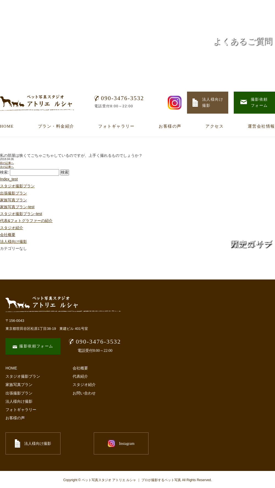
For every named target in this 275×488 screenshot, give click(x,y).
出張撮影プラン (13, 193)
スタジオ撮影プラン (17, 186)
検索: (4, 172)
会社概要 (7, 234)
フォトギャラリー (116, 126)
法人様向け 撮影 (208, 102)
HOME (7, 126)
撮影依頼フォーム (33, 346)
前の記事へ (7, 163)
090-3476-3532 (119, 98)
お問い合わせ (84, 393)
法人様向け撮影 (19, 401)
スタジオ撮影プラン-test (21, 214)
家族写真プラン (13, 200)
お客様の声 (170, 126)
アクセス (214, 126)
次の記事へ (7, 166)
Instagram (93, 443)
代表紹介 (80, 376)
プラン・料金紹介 (56, 126)
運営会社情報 (261, 126)
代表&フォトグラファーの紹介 (26, 220)
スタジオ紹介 (11, 228)
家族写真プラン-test (17, 207)
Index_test (9, 179)
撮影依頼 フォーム (254, 102)
